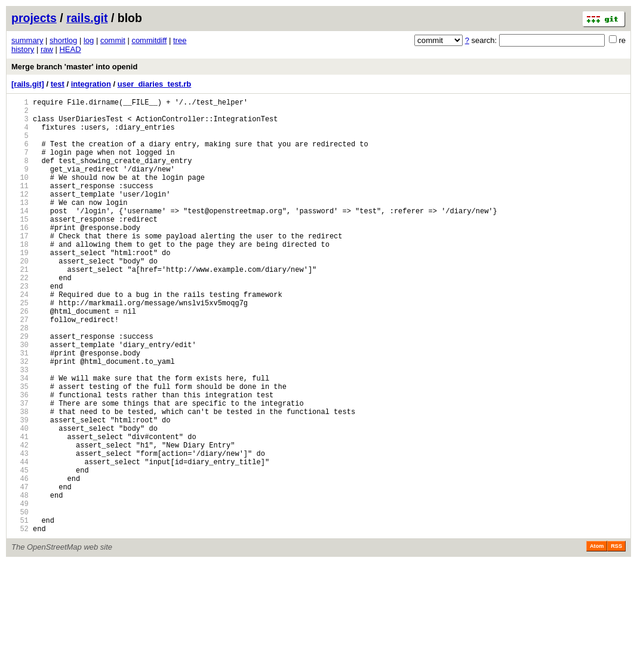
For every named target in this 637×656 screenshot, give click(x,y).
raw (47, 49)
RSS (616, 639)
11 (20, 205)
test (57, 83)
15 (20, 246)
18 (20, 276)
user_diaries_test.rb (155, 83)
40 (20, 500)
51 (20, 611)
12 (20, 215)
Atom (597, 639)
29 (20, 388)
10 (20, 195)
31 (20, 408)
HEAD (70, 49)
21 (20, 307)
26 (20, 357)
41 (20, 510)
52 (20, 622)
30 (20, 398)
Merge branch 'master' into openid (74, 66)
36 (20, 459)
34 (20, 439)
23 (20, 327)
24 (20, 337)
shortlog (63, 40)
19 (20, 286)
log (89, 40)
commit (112, 40)
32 (20, 418)
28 (20, 378)
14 (20, 236)
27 (20, 368)
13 (20, 225)
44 (20, 540)
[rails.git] (27, 83)
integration (91, 83)
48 (20, 581)
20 (20, 297)
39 (20, 490)
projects (34, 17)
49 (20, 591)
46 (20, 561)
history (22, 49)
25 (20, 347)
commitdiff (149, 40)
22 (20, 317)
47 (20, 571)
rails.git (86, 17)
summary (27, 40)
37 (20, 469)
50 (20, 601)
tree (179, 40)
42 (20, 520)
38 (20, 479)
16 (20, 256)
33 (20, 429)
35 (20, 449)
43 (20, 530)
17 (20, 266)
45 (20, 550)
